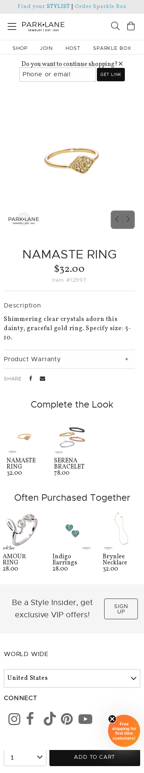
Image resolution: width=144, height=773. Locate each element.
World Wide (26, 654)
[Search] (115, 27)
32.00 (25, 467)
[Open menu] (12, 25)
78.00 (72, 467)
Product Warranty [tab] (32, 359)
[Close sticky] (112, 719)
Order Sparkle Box (100, 6)
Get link (110, 74)
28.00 (22, 563)
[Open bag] (131, 27)
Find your (44, 6)
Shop (20, 48)
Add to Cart (94, 756)
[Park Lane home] (36, 26)
